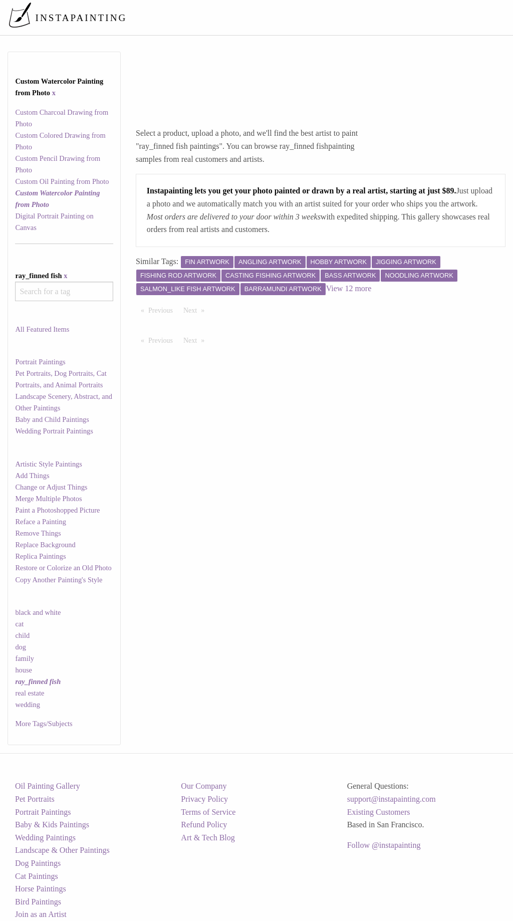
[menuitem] (294, 17)
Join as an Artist (41, 914)
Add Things (32, 476)
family (24, 658)
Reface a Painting (40, 522)
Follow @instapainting (384, 845)
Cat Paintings (36, 876)
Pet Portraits (35, 799)
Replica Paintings (40, 556)
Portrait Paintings (40, 362)
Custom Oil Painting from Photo (62, 181)
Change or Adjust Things (51, 487)
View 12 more (349, 288)
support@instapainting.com (391, 799)
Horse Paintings (40, 888)
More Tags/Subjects (43, 724)
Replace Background (45, 545)
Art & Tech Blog (207, 837)
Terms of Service (208, 812)
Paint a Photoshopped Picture (57, 510)
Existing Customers (378, 812)
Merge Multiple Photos (48, 499)
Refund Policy (204, 824)
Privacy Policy (204, 799)
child (22, 635)
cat (19, 624)
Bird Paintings (38, 901)
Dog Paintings (38, 863)
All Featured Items (42, 329)
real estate (29, 693)
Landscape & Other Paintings (62, 850)
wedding (27, 705)
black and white (38, 612)
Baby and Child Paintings (52, 419)
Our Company (203, 786)
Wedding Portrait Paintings (54, 431)
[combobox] (64, 291)
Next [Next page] (196, 309)
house (23, 670)
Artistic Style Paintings (48, 464)
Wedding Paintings (45, 837)
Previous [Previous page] (163, 309)
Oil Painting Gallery (47, 786)
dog (20, 647)
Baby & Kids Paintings (52, 824)
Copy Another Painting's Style (58, 580)
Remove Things (38, 533)
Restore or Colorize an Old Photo (63, 568)
